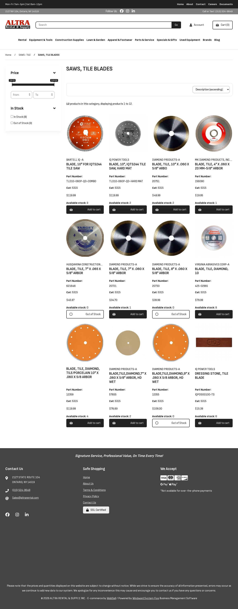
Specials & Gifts (167, 40)
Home (180, 4)
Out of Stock (21, 123)
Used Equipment (190, 40)
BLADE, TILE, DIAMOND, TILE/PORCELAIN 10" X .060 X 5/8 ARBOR (83, 373)
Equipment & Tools (41, 40)
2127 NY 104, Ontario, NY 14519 (22, 11)
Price (33, 73)
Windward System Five (145, 598)
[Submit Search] (176, 24)
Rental (22, 40)
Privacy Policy (91, 496)
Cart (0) (222, 25)
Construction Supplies (69, 40)
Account (197, 25)
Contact (201, 4)
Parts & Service (144, 40)
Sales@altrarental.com (25, 498)
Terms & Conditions (94, 490)
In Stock (33, 108)
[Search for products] (104, 24)
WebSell (111, 598)
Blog (217, 40)
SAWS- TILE (25, 54)
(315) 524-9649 (21, 490)
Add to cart (85, 209)
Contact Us (89, 502)
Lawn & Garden (96, 40)
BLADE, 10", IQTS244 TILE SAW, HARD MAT (127, 166)
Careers (212, 4)
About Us (88, 483)
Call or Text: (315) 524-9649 (218, 11)
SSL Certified (96, 510)
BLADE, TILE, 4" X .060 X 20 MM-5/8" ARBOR (212, 166)
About (189, 4)
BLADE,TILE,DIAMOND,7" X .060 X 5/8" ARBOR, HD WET (127, 378)
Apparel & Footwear (120, 40)
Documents (226, 4)
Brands (207, 40)
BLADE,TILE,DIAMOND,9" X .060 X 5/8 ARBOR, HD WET (171, 378)
